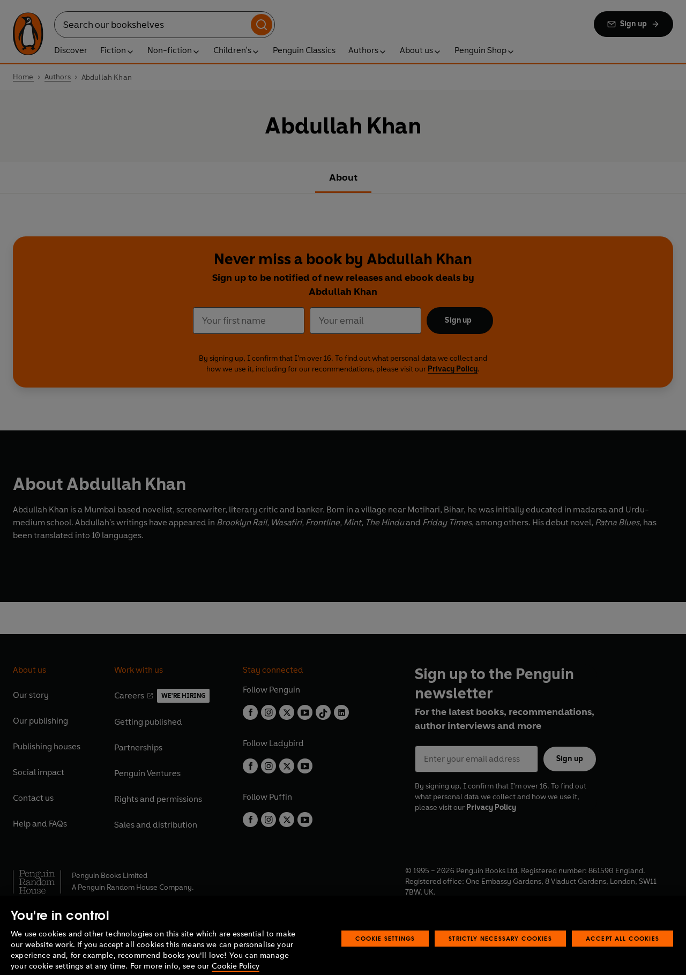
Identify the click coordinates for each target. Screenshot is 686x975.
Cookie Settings (385, 950)
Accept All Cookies (622, 950)
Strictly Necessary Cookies (500, 950)
